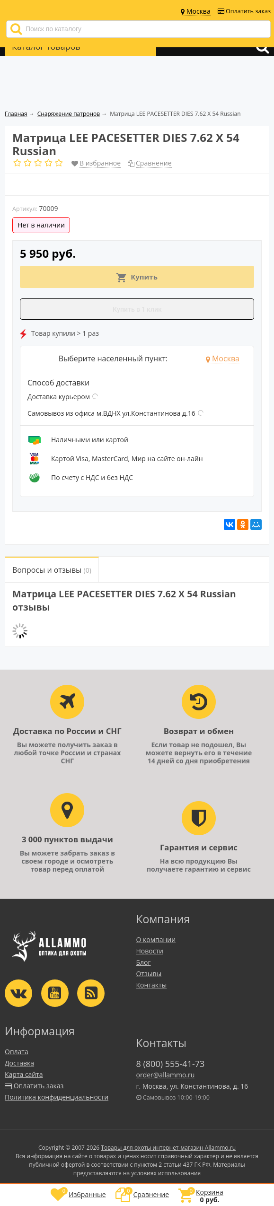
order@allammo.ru (165, 1074)
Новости (149, 950)
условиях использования (166, 1173)
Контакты (151, 984)
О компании (156, 939)
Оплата (16, 1051)
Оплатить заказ (244, 11)
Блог (143, 962)
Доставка (19, 1062)
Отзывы (149, 973)
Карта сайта (24, 1074)
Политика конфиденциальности (56, 1096)
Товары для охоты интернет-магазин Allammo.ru (168, 1148)
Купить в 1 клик (137, 309)
